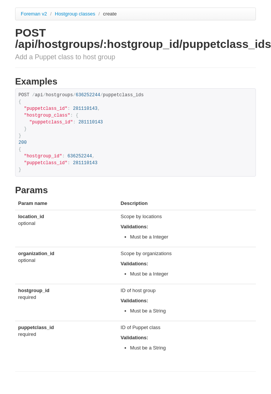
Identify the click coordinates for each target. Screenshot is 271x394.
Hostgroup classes (76, 14)
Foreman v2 (34, 14)
